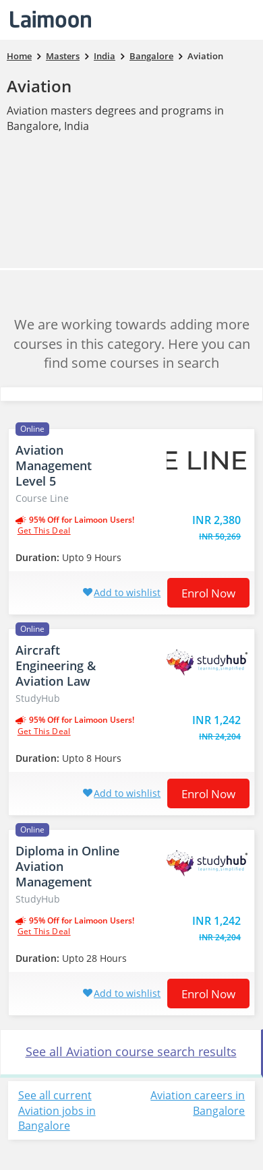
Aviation (39, 86)
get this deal (44, 530)
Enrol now (208, 593)
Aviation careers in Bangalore (197, 1103)
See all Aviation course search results (131, 1051)
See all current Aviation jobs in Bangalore (57, 1111)
